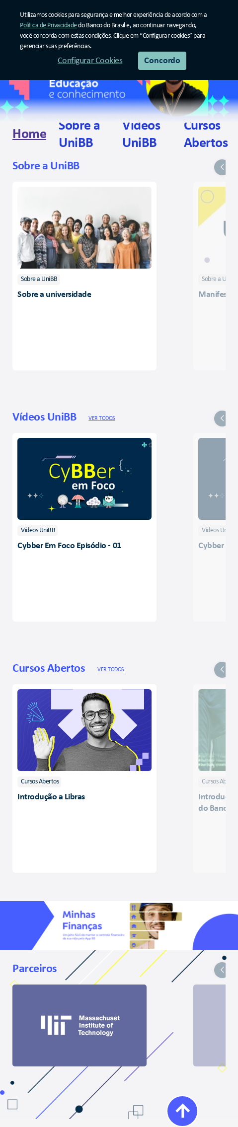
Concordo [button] (162, 61)
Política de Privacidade (48, 25)
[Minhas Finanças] (119, 926)
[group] (119, 260)
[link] (29, 134)
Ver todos (101, 419)
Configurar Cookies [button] (90, 61)
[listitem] (38, 279)
